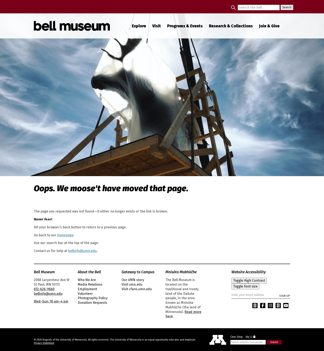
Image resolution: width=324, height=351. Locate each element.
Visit (156, 26)
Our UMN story (133, 280)
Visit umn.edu (132, 284)
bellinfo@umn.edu (82, 251)
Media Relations (90, 284)
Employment (87, 289)
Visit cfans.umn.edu (137, 289)
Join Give (269, 26)
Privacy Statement (44, 343)
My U (251, 336)
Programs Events (185, 26)
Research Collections (231, 26)
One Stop (236, 336)
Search (286, 7)
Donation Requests (92, 303)
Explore (139, 26)
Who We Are (87, 280)
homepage (65, 235)
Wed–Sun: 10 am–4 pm (51, 301)
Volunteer (85, 294)
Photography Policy (93, 298)
